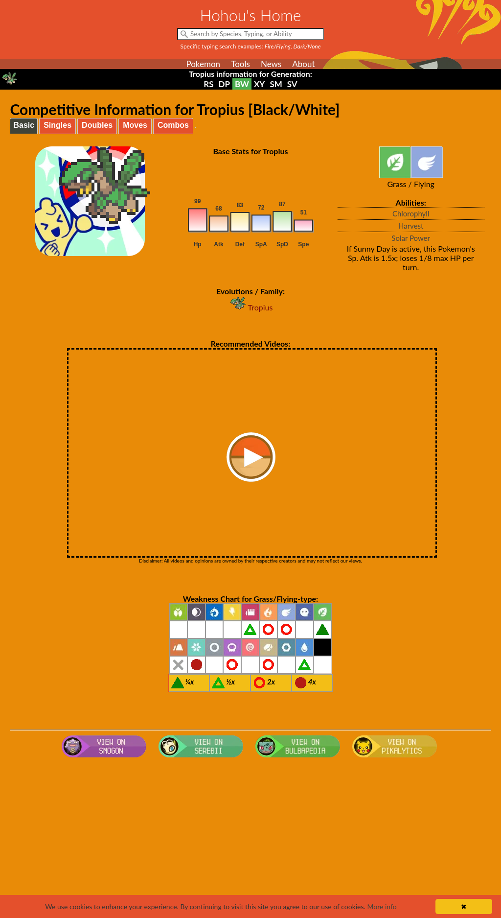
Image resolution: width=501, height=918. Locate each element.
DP (224, 84)
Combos (173, 125)
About (303, 64)
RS (208, 84)
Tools (240, 64)
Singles (57, 125)
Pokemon (203, 64)
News (271, 64)
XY (259, 84)
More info (381, 906)
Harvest (410, 225)
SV (292, 84)
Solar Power (410, 238)
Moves (135, 125)
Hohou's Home (250, 14)
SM (276, 84)
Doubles (97, 125)
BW (242, 84)
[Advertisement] (250, 839)
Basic (23, 125)
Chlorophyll (411, 213)
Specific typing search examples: (251, 46)
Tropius (250, 307)
